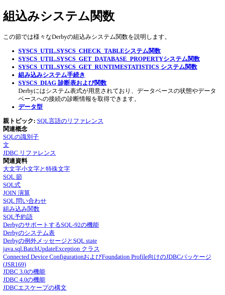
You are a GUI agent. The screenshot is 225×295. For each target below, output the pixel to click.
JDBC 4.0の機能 (24, 279)
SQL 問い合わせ (24, 201)
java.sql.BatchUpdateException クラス (51, 249)
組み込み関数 (21, 209)
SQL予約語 (18, 217)
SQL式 (12, 185)
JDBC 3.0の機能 (24, 271)
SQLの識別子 (21, 137)
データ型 (30, 107)
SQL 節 (12, 177)
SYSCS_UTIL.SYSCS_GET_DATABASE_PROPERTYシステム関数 (109, 59)
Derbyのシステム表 (29, 233)
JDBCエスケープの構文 (35, 287)
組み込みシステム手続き (51, 75)
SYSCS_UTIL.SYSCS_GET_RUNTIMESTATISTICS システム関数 (107, 67)
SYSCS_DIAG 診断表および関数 (62, 83)
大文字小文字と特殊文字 (36, 169)
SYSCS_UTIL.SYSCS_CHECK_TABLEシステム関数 (89, 51)
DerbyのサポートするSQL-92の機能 (51, 225)
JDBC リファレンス (29, 153)
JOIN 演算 (16, 193)
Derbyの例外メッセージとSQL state (50, 241)
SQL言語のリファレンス (70, 121)
